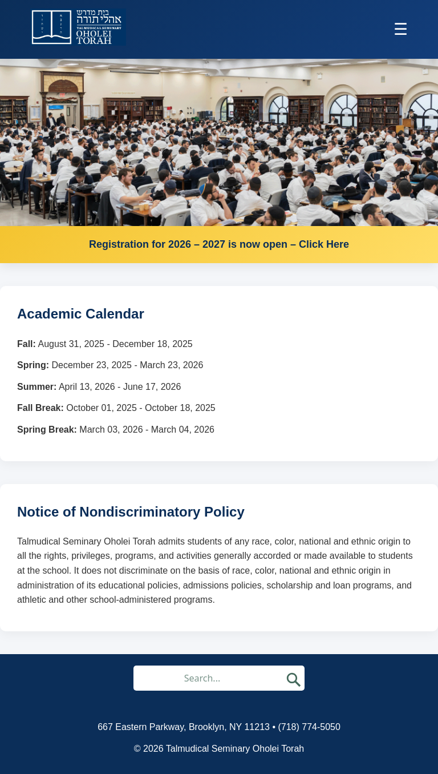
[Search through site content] (206, 678)
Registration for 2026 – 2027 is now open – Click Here (219, 244)
